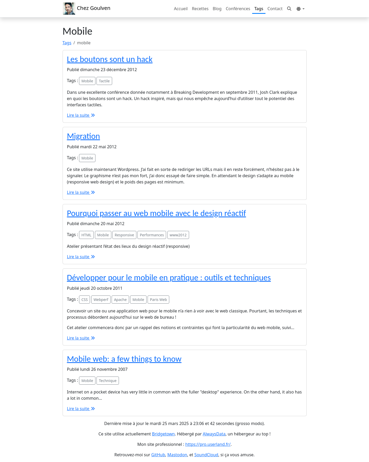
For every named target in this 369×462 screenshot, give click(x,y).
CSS (84, 299)
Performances (152, 234)
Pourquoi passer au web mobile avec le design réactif (156, 213)
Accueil (181, 8)
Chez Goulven (87, 8)
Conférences (238, 8)
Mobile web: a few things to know (124, 359)
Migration (83, 136)
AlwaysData (214, 434)
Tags (258, 8)
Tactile (104, 80)
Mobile (87, 80)
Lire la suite (81, 115)
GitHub (158, 455)
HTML (86, 234)
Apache (120, 299)
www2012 (178, 234)
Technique (108, 380)
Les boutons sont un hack (110, 59)
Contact (275, 8)
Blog (217, 8)
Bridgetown (163, 434)
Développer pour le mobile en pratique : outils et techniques (169, 278)
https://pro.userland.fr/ (208, 444)
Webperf (101, 299)
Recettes (200, 8)
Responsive (124, 234)
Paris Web (158, 299)
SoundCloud (206, 455)
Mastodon (177, 455)
